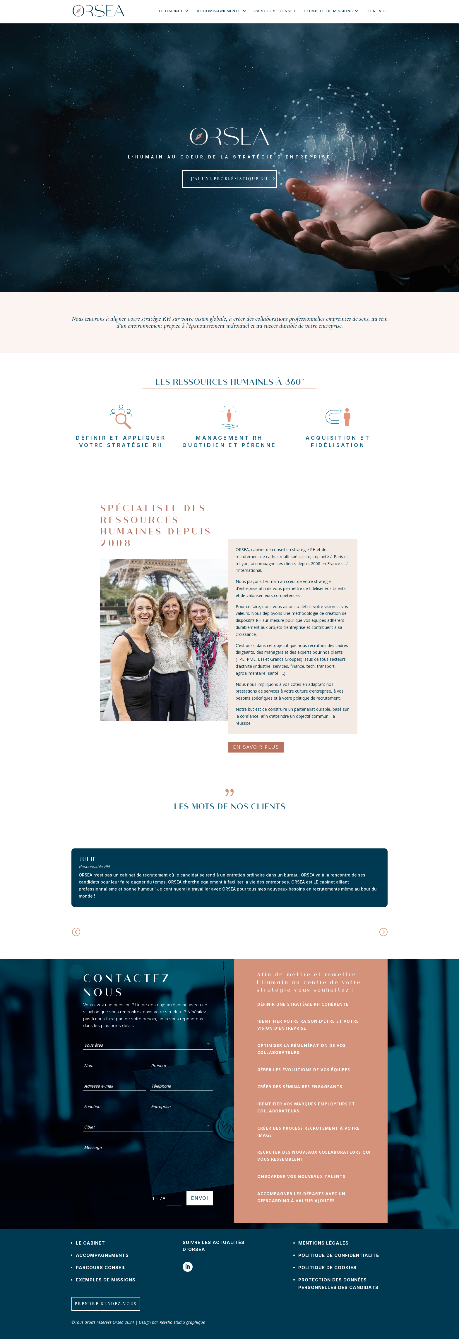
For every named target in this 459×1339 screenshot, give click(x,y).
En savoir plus (256, 747)
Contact (377, 11)
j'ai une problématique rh (229, 178)
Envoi (199, 1198)
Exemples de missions (328, 11)
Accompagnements (219, 11)
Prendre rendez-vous (106, 1303)
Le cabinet (171, 11)
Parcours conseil (275, 11)
